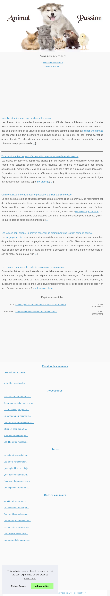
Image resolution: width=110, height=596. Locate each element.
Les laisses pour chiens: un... (17, 520)
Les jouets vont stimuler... (15, 462)
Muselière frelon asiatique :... (17, 455)
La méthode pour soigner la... (17, 416)
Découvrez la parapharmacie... (18, 481)
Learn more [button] (30, 578)
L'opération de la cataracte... (17, 540)
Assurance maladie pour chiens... (19, 403)
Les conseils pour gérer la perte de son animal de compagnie (32, 267)
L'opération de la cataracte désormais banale (36, 312)
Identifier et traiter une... (15, 501)
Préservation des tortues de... (17, 396)
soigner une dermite (92, 131)
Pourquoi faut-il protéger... (16, 435)
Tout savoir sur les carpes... (16, 508)
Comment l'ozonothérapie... (16, 514)
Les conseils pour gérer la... (16, 527)
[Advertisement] (52, 90)
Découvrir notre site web (15, 372)
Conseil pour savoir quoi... (16, 533)
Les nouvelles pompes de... (16, 409)
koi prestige (43, 181)
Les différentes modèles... (16, 442)
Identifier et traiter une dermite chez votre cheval (26, 118)
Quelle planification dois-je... (17, 468)
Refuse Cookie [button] (18, 586)
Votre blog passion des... (15, 383)
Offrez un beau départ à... (15, 429)
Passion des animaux (53, 63)
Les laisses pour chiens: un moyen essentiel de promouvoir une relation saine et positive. (47, 233)
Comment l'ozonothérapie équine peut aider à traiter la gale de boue (36, 194)
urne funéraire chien (42, 288)
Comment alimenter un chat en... (19, 422)
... (34, 143)
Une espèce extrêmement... (16, 488)
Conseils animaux (52, 66)
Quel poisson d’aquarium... (16, 475)
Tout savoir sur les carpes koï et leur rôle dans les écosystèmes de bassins (39, 156)
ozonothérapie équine (86, 211)
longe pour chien (14, 237)
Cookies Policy (80, 593)
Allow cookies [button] (42, 586)
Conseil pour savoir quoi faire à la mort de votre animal (40, 305)
